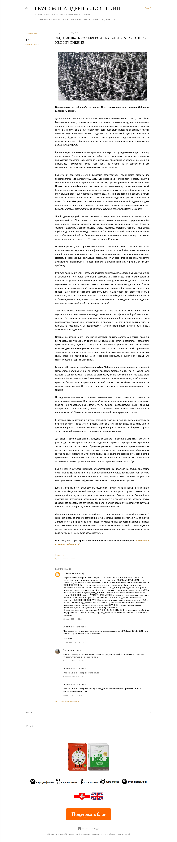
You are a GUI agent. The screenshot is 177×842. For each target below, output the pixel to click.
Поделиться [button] (31, 33)
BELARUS (81, 19)
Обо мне (69, 19)
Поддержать (106, 19)
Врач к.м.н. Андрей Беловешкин (78, 8)
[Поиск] (148, 8)
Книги (50, 19)
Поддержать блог (88, 814)
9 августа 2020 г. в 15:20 (73, 677)
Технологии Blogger (88, 828)
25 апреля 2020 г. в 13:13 (73, 642)
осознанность (31, 44)
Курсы (59, 19)
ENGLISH (92, 19)
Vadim (66, 650)
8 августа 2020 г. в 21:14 (73, 661)
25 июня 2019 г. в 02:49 (73, 619)
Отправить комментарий (67, 701)
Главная (40, 19)
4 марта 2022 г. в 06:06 (73, 695)
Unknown (68, 573)
